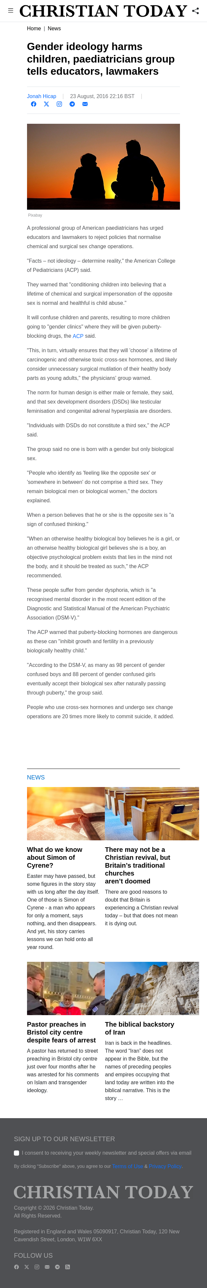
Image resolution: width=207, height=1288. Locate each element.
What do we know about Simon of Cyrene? (54, 857)
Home (34, 28)
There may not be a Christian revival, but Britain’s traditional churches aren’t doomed (137, 865)
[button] (10, 11)
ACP (78, 336)
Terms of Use (127, 1166)
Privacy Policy (165, 1166)
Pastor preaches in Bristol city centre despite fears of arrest (61, 1032)
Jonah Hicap (41, 96)
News (54, 28)
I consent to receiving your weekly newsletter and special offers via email (107, 1153)
